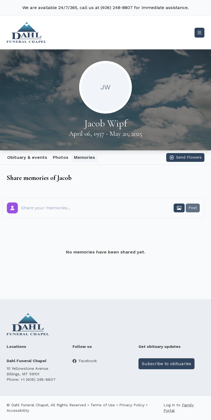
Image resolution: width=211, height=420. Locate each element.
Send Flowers (185, 157)
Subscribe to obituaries (166, 363)
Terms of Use (102, 405)
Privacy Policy (132, 405)
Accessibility (18, 410)
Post (192, 207)
